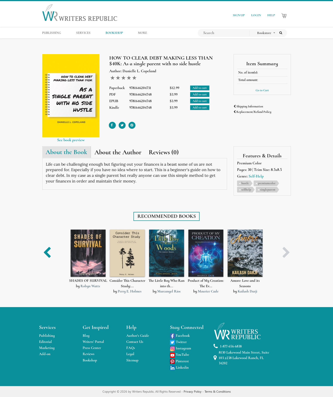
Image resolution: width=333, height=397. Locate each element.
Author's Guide (137, 335)
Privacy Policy (193, 391)
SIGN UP (239, 15)
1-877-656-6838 (227, 346)
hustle (245, 183)
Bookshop (90, 360)
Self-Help (256, 176)
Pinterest (179, 361)
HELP (271, 15)
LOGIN (256, 15)
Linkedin (179, 367)
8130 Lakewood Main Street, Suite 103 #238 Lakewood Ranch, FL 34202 (241, 357)
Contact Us (134, 341)
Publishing (47, 335)
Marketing (47, 347)
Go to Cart (262, 90)
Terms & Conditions (218, 391)
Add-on (44, 354)
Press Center (92, 347)
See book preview (71, 139)
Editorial (45, 341)
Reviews (88, 354)
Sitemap (132, 360)
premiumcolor (266, 183)
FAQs (130, 347)
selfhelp (246, 189)
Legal (130, 354)
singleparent (267, 189)
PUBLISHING (51, 33)
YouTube (179, 354)
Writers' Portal (93, 341)
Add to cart (200, 88)
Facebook (180, 335)
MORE (142, 33)
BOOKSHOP (114, 33)
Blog (86, 335)
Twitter (178, 342)
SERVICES (83, 33)
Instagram (180, 348)
